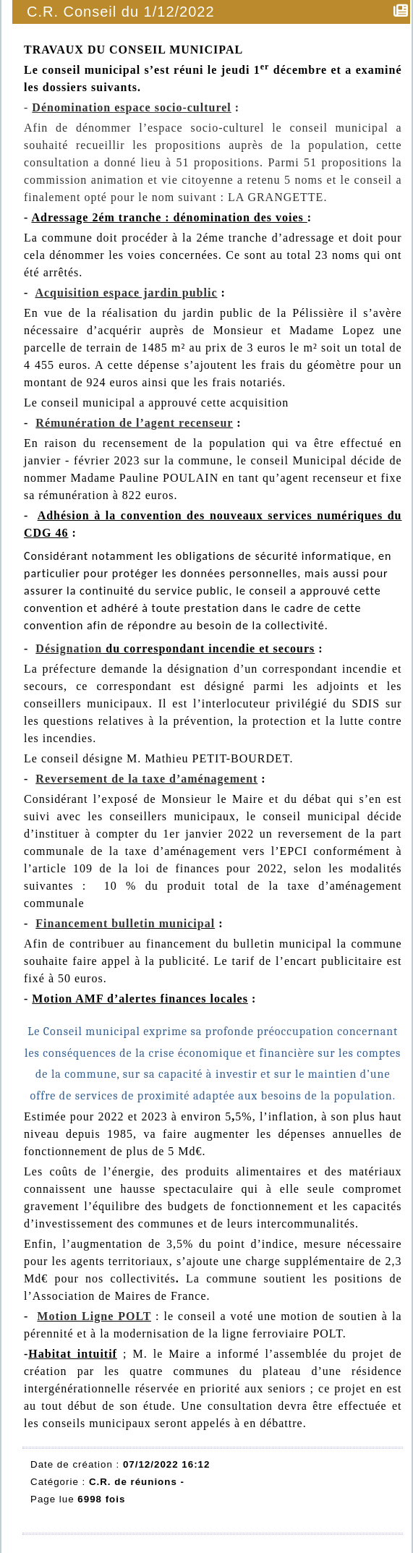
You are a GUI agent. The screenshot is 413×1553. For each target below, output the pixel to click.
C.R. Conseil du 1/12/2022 (121, 12)
